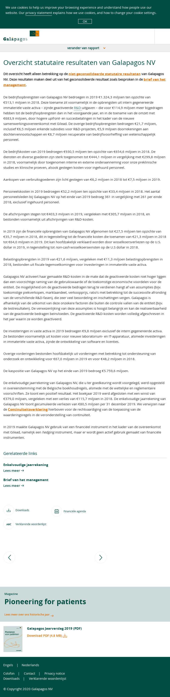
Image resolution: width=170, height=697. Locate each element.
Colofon (9, 673)
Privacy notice (54, 673)
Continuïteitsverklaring (28, 409)
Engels (8, 665)
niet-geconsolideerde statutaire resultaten (105, 74)
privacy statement (38, 13)
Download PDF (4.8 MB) (44, 635)
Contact (29, 673)
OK (85, 21)
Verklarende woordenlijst (47, 678)
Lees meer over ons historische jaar (27, 614)
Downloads (11, 678)
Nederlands (30, 665)
